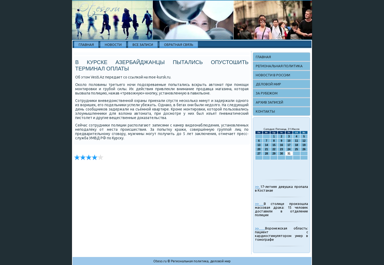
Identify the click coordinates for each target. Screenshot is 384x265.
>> (257, 186)
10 (288, 140)
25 (296, 149)
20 (259, 149)
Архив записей (269, 102)
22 (274, 149)
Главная (86, 44)
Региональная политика (279, 66)
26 (303, 149)
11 (296, 140)
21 (266, 149)
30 (281, 153)
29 (274, 153)
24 (288, 149)
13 (259, 145)
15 (274, 145)
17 (288, 145)
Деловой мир (268, 84)
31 (288, 153)
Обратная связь (178, 44)
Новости (113, 44)
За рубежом (267, 93)
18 (296, 145)
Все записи (143, 44)
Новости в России (273, 75)
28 (266, 153)
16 (281, 145)
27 (259, 153)
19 (303, 145)
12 (303, 140)
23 (281, 149)
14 (266, 145)
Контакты (265, 111)
